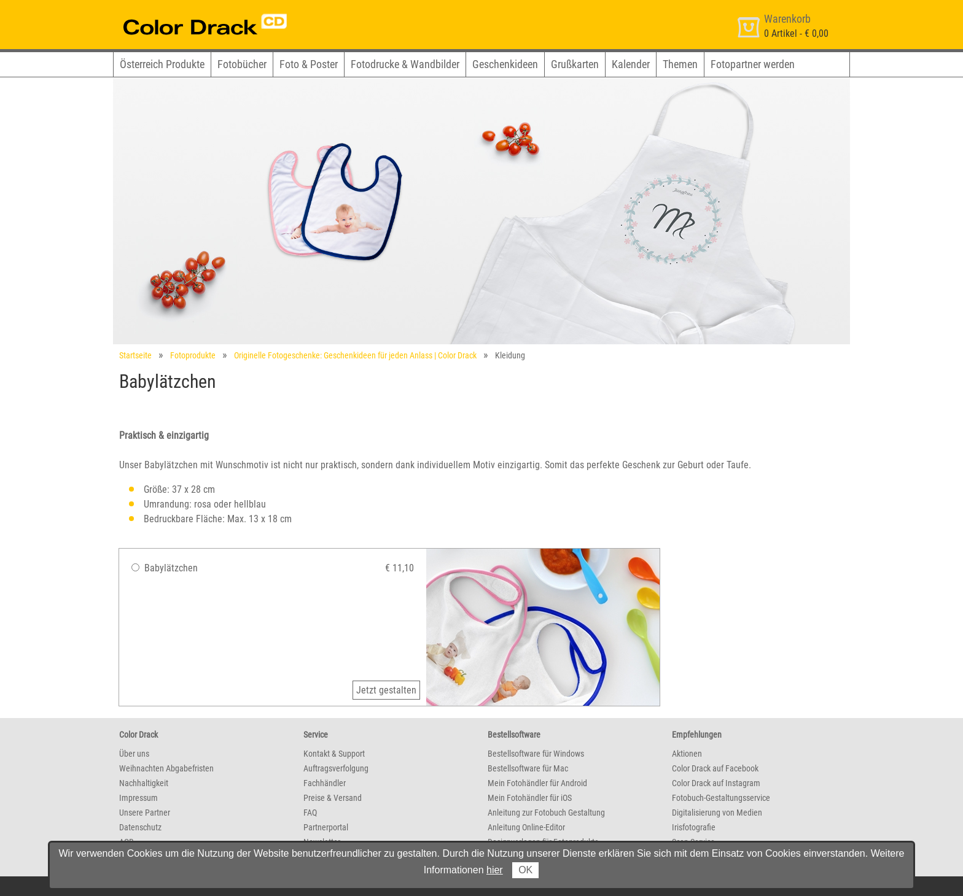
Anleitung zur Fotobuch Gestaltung (546, 812)
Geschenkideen (505, 64)
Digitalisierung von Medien (717, 812)
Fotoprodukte (193, 355)
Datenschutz (140, 827)
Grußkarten (575, 64)
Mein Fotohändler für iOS (530, 798)
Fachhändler (324, 783)
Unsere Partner (144, 812)
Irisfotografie (693, 827)
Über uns (134, 754)
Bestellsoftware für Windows (536, 754)
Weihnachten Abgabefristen (166, 768)
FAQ (310, 812)
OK (525, 870)
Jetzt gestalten (386, 690)
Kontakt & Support (334, 754)
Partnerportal (325, 827)
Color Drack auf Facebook (715, 768)
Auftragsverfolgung (335, 768)
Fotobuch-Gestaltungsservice (721, 798)
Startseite (135, 355)
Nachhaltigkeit (143, 783)
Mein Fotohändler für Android (537, 783)
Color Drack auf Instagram (716, 783)
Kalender (631, 64)
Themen (680, 64)
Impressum (138, 798)
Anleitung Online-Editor (526, 827)
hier (494, 870)
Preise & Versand (332, 798)
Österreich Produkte (162, 64)
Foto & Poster (308, 64)
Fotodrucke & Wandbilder (405, 64)
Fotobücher (242, 64)
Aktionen (687, 754)
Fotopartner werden (753, 64)
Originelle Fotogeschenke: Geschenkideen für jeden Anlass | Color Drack (355, 355)
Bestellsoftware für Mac (528, 768)
